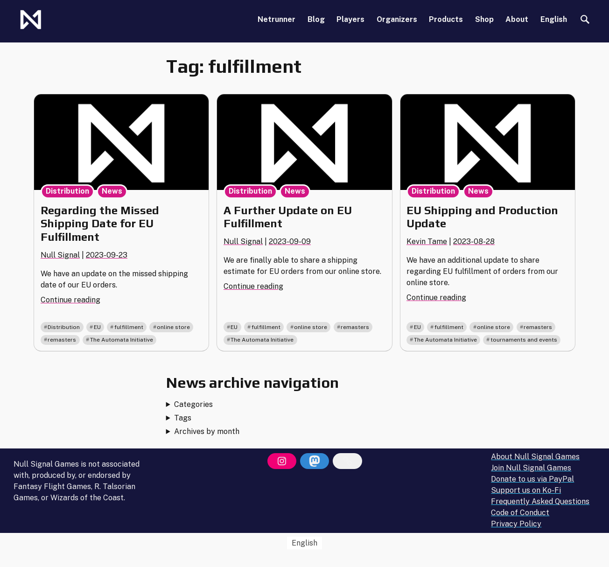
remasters (62, 339)
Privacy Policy (516, 523)
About (516, 19)
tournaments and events (523, 339)
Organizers (397, 19)
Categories (193, 404)
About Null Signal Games (535, 456)
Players (350, 19)
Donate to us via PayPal (532, 479)
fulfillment (128, 327)
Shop (484, 19)
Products (446, 19)
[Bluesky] (347, 461)
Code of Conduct (520, 512)
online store (173, 327)
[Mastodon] (314, 461)
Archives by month (206, 431)
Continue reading (70, 299)
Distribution (67, 191)
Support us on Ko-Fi (526, 490)
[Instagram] (281, 461)
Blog (316, 19)
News (112, 191)
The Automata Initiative (121, 339)
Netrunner (276, 19)
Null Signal (60, 255)
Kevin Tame (426, 241)
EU (97, 327)
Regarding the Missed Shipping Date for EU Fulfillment (100, 224)
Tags (182, 417)
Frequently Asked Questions (540, 501)
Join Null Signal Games (531, 467)
